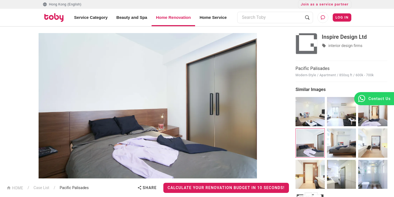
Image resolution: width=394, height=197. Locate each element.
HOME (15, 187)
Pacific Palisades (74, 188)
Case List (42, 188)
